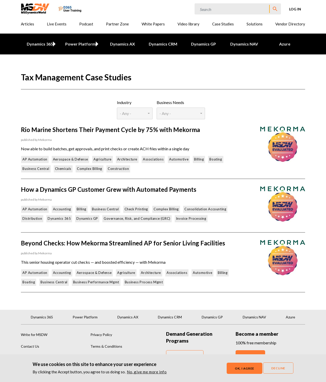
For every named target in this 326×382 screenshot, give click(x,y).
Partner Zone (117, 24)
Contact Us (30, 346)
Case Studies (223, 24)
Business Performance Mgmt (96, 282)
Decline (278, 368)
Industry (124, 102)
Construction (118, 169)
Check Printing (136, 209)
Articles (27, 24)
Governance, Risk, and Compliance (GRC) (137, 218)
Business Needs (170, 102)
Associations (153, 159)
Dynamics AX (122, 43)
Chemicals (63, 169)
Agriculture (102, 159)
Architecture (127, 159)
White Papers (153, 24)
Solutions (255, 24)
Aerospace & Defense (70, 159)
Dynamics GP (203, 43)
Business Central (35, 169)
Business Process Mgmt (144, 282)
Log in (295, 9)
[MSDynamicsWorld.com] (35, 8)
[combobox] (134, 113)
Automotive (178, 159)
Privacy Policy (101, 334)
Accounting (62, 209)
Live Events (56, 24)
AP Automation (34, 159)
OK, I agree (244, 368)
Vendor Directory (290, 24)
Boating (215, 159)
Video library (188, 24)
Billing (199, 159)
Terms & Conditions (106, 346)
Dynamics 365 (39, 43)
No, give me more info (147, 372)
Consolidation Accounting (205, 209)
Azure (284, 43)
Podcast (86, 24)
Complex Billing (89, 169)
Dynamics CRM (163, 43)
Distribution (32, 218)
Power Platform (79, 43)
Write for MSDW (34, 334)
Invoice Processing (191, 218)
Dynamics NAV (244, 43)
